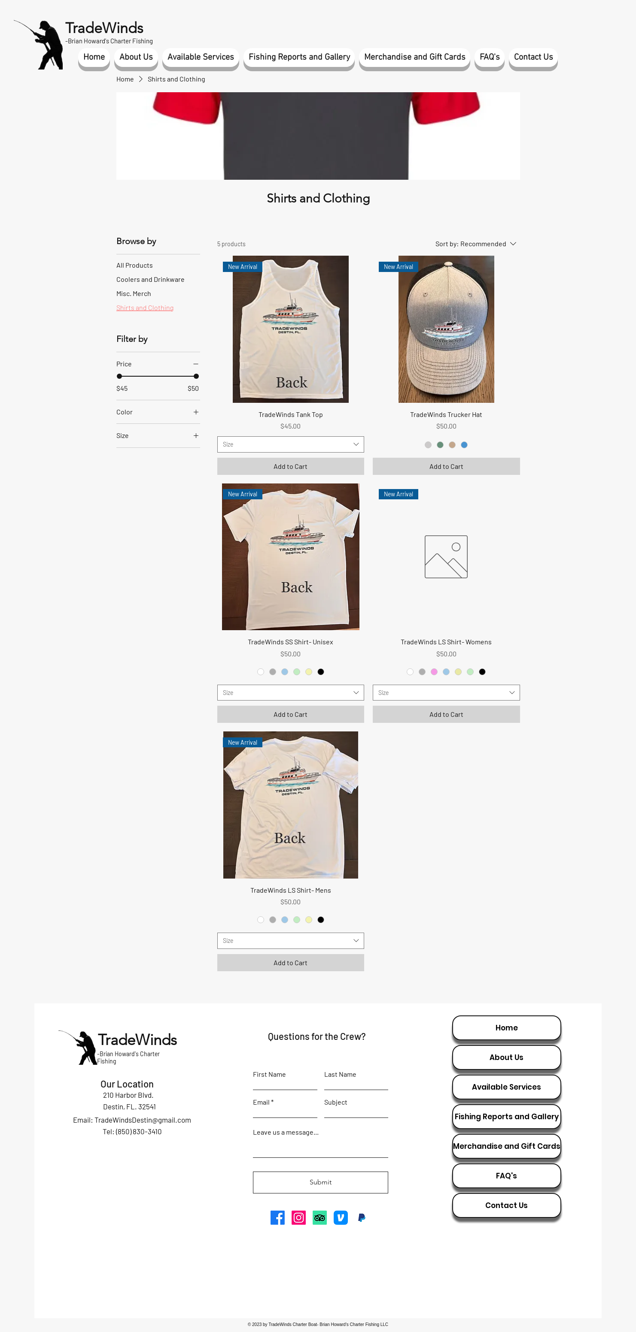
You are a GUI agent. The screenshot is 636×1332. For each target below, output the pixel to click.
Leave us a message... (286, 1132)
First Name (269, 1074)
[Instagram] (299, 1218)
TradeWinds (104, 28)
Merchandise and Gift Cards (506, 1146)
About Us (506, 1057)
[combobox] (290, 444)
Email (261, 1102)
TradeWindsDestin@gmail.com (142, 1119)
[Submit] (320, 1182)
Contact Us (506, 1205)
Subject (335, 1102)
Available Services (506, 1087)
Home (507, 1028)
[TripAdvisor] (320, 1218)
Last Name (340, 1074)
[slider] (119, 376)
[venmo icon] (341, 1218)
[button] (136, 57)
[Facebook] (278, 1218)
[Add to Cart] (290, 466)
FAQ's (506, 1176)
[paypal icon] (362, 1218)
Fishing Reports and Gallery (507, 1117)
